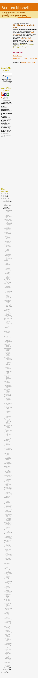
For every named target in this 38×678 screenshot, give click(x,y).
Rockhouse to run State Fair (8, 446)
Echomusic (27, 46)
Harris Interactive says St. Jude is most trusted (8, 371)
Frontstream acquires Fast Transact (8, 271)
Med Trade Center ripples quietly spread (8, 358)
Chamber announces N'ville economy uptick (7, 363)
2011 (4, 198)
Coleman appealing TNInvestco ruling (7, 238)
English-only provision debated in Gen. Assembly (7, 421)
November (7, 203)
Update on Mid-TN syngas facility (7, 479)
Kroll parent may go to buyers (8, 464)
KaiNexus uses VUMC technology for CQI (7, 468)
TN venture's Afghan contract (7, 589)
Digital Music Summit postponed (7, 281)
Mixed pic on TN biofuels (8, 611)
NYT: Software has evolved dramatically (7, 519)
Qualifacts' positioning (7, 368)
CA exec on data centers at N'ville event (8, 515)
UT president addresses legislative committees (7, 400)
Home (25, 58)
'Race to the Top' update (8, 547)
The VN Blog (5, 121)
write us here (5, 133)
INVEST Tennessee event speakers (7, 338)
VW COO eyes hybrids (7, 541)
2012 (4, 196)
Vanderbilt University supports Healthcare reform (7, 276)
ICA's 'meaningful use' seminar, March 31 (8, 312)
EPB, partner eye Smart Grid (8, 592)
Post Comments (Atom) (28, 62)
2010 (4, 200)
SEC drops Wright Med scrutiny (7, 411)
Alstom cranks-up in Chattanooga (8, 535)
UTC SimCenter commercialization (8, 556)
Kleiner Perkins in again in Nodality (7, 249)
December (7, 201)
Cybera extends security (8, 609)
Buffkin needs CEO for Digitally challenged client (7, 377)
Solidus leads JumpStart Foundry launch (7, 391)
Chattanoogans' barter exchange (8, 635)
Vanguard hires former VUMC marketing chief (8, 526)
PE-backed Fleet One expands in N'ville (8, 325)
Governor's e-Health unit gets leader (7, 233)
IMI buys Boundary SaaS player (7, 245)
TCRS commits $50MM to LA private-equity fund (8, 450)
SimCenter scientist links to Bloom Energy (8, 615)
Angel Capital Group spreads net (7, 345)
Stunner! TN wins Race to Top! (8, 220)
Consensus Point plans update (8, 523)
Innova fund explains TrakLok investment (7, 333)
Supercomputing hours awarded (8, 491)
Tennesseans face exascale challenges (8, 620)
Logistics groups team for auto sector (8, 430)
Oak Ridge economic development (8, 631)
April (5, 207)
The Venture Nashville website (6, 125)
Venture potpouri (8, 318)
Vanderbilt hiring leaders (8, 342)
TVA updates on (8, 396)
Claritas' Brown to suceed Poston (7, 349)
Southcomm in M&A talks (7, 242)
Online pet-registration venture (7, 434)
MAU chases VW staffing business (8, 426)
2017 (4, 193)
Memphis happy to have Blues (8, 488)
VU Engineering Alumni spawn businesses (8, 223)
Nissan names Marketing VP (8, 316)
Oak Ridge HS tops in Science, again (7, 596)
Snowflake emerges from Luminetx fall (8, 531)
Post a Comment (17, 55)
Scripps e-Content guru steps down (8, 505)
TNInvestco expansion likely (7, 321)
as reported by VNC (26, 38)
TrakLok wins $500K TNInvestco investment (7, 455)
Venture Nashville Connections (6, 99)
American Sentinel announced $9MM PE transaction (7, 500)
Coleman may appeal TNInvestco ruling (7, 551)
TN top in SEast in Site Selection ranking (8, 575)
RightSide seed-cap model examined (8, 660)
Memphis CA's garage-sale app (7, 624)
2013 (4, 195)
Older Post (34, 58)
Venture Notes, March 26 (7, 226)
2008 (4, 672)
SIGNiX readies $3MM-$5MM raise (8, 262)
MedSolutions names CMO (8, 538)
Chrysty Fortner (30, 40)
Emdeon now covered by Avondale (7, 438)
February (6, 667)
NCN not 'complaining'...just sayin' (8, 253)
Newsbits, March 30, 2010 (8, 211)
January (6, 669)
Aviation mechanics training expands (7, 442)
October (6, 205)
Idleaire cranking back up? (8, 404)
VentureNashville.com (24, 17)
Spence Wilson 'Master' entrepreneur (8, 580)
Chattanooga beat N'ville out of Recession (7, 560)
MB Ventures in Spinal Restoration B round (8, 257)
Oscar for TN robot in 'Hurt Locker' (8, 407)
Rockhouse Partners (23, 47)
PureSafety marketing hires (7, 382)
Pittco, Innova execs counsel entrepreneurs (8, 289)
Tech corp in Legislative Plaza (7, 639)
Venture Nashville (16, 8)
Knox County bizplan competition (7, 627)
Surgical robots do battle (7, 512)
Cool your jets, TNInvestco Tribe (7, 472)
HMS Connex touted (7, 666)
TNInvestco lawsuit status (8, 642)
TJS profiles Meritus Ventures (7, 285)
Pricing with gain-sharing (8, 482)
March (6, 208)
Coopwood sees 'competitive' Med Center (8, 544)
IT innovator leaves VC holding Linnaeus (7, 353)
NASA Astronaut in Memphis (8, 476)
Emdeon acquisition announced (7, 329)
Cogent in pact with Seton (7, 395)
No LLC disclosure (7, 308)
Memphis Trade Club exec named (7, 651)
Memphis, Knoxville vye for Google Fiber (8, 415)
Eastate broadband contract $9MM (7, 584)
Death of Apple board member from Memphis (8, 266)
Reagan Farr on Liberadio (8, 217)
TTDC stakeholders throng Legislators (8, 570)
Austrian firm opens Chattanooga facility (8, 565)
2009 (4, 671)
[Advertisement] (11, 151)
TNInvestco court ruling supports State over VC (8, 605)
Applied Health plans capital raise (8, 386)
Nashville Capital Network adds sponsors (8, 495)
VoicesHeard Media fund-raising (7, 214)
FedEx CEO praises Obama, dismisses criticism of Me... (7, 295)
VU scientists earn (7, 663)
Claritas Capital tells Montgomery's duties (8, 655)
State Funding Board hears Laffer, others (8, 305)
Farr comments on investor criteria (7, 230)
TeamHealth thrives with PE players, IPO (7, 646)
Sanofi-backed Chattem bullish (7, 301)
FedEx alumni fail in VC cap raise (8, 509)
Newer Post (16, 58)
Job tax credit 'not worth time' (7, 600)
